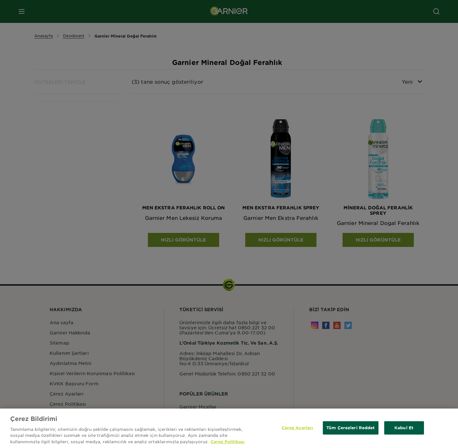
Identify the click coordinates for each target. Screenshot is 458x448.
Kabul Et (403, 429)
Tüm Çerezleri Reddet (350, 429)
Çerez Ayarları (297, 429)
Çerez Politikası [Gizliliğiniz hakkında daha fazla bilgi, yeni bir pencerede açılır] (228, 443)
